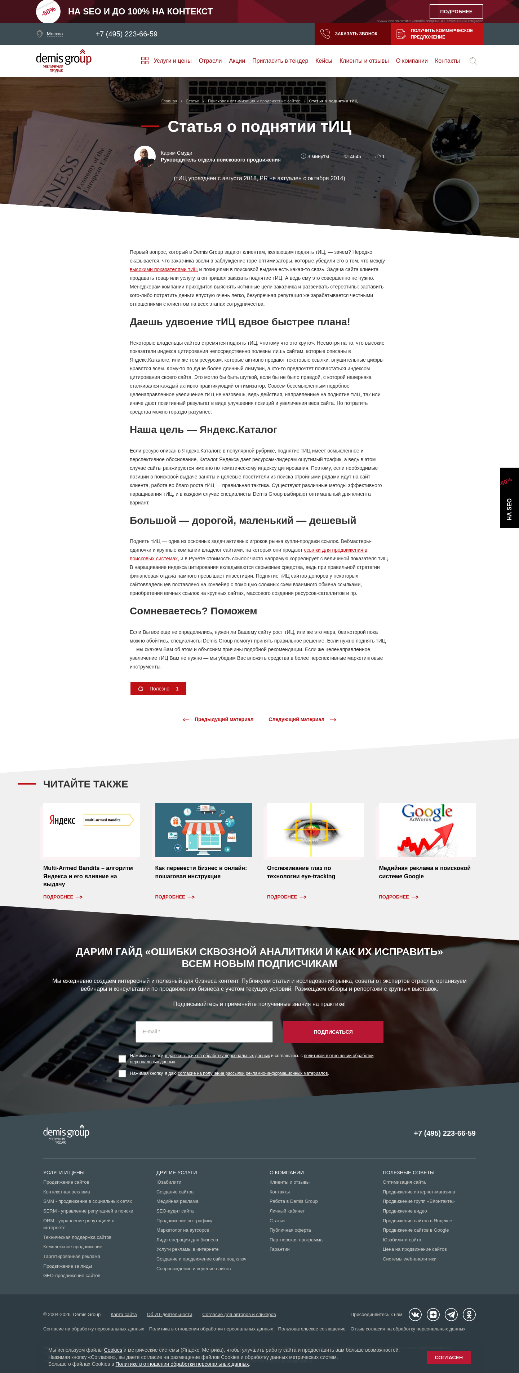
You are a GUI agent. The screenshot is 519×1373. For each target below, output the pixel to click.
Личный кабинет (287, 1211)
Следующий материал (303, 719)
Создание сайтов (175, 1192)
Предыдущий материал (217, 719)
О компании (412, 61)
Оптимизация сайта (404, 1182)
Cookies (113, 1350)
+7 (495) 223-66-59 (127, 34)
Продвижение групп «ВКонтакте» (419, 1201)
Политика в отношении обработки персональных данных (211, 1329)
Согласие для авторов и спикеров (239, 1314)
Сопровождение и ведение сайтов (193, 1268)
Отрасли (210, 61)
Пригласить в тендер (280, 61)
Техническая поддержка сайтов (77, 1237)
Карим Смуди (176, 153)
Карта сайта (124, 1314)
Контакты (447, 61)
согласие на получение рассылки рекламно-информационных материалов (253, 1073)
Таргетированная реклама (71, 1256)
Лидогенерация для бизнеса (187, 1239)
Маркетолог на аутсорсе (182, 1230)
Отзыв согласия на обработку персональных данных (408, 1329)
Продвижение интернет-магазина (419, 1192)
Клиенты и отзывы (364, 61)
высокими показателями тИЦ (164, 269)
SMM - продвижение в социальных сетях (87, 1201)
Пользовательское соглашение (312, 1329)
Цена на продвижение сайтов (415, 1249)
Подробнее (58, 897)
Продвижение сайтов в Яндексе (417, 1220)
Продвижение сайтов (66, 1182)
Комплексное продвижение (72, 1246)
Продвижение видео (405, 1211)
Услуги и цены (172, 61)
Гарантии (280, 1249)
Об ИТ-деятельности (169, 1314)
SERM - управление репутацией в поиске (88, 1211)
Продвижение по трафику (184, 1220)
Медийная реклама (177, 1201)
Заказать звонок (348, 34)
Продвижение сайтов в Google (416, 1230)
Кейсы (323, 61)
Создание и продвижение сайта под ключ (201, 1259)
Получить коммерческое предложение (434, 34)
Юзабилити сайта (402, 1239)
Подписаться (333, 1032)
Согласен (449, 1357)
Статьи (277, 1220)
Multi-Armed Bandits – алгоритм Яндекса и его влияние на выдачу (88, 876)
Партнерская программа (296, 1239)
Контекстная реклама (66, 1192)
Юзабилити (168, 1182)
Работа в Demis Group (294, 1201)
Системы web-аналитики (409, 1259)
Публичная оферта (290, 1230)
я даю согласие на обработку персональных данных (217, 1055)
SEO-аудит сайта (175, 1211)
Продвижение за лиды (67, 1266)
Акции (237, 61)
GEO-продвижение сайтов (71, 1275)
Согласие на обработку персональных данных (93, 1329)
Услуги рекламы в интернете (187, 1249)
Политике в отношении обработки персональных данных (182, 1364)
